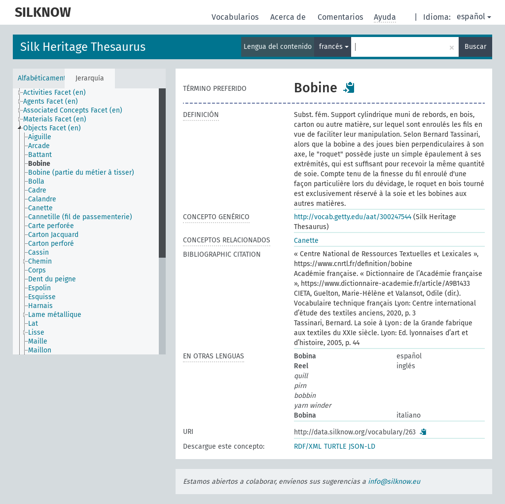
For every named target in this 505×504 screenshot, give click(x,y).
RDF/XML (308, 446)
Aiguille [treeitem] (39, 137)
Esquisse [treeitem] (42, 297)
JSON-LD (362, 446)
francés (334, 46)
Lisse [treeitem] (36, 332)
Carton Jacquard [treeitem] (53, 235)
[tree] (89, 221)
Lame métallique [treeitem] (54, 314)
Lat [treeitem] (33, 323)
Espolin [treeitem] (39, 288)
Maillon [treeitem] (39, 350)
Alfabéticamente (41, 78)
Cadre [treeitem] (37, 190)
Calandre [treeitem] (42, 199)
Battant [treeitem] (40, 155)
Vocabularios (236, 17)
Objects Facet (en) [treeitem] (52, 128)
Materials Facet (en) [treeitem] (54, 119)
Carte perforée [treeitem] (51, 226)
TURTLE (335, 446)
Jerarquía (89, 78)
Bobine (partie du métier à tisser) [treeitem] (81, 172)
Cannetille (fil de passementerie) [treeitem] (80, 217)
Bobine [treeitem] (39, 163)
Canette (306, 240)
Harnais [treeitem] (40, 306)
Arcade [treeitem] (39, 146)
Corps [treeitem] (37, 270)
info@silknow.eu (394, 481)
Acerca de (289, 17)
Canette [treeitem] (40, 208)
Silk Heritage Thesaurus (82, 47)
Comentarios (341, 17)
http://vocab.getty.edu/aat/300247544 (352, 217)
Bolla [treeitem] (36, 181)
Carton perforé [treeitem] (51, 243)
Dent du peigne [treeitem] (52, 279)
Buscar (475, 46)
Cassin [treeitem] (38, 252)
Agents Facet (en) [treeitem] (50, 101)
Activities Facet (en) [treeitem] (54, 92)
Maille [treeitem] (37, 341)
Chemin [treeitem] (40, 261)
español (474, 16)
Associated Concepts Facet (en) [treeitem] (72, 110)
